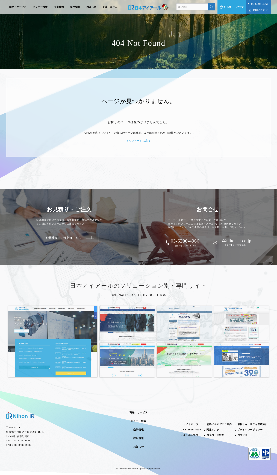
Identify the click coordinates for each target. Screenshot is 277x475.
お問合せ (242, 435)
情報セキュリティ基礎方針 (252, 424)
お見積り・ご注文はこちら (63, 237)
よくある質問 (190, 435)
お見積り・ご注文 (234, 6)
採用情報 (75, 6)
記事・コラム (110, 6)
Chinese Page (192, 429)
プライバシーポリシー (250, 429)
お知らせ (91, 6)
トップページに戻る (138, 140)
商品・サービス (18, 6)
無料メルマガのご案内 (219, 424)
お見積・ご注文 (215, 435)
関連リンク (213, 429)
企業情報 (59, 6)
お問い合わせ (260, 10)
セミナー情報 (40, 6)
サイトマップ (190, 424)
